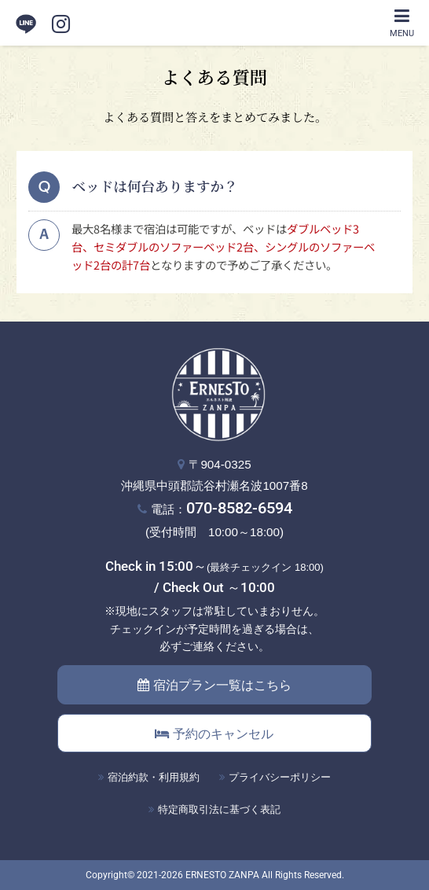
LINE (26, 24)
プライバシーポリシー (280, 777)
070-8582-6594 (239, 508)
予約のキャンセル (214, 734)
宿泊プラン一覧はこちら (215, 685)
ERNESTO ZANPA (222, 875)
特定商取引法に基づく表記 (219, 809)
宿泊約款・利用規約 (154, 777)
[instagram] (61, 23)
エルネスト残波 (214, 23)
